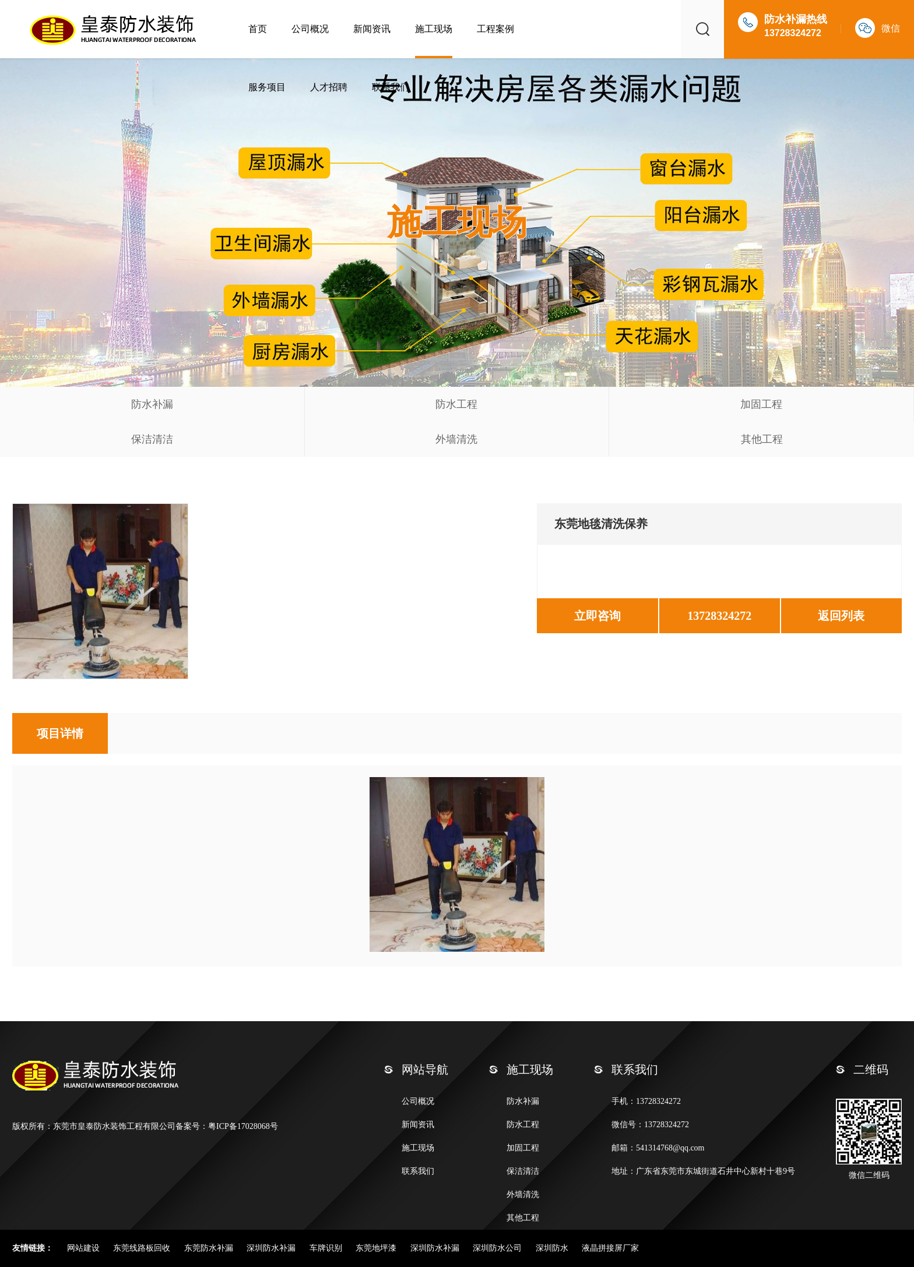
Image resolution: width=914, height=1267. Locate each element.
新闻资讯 (372, 29)
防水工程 (456, 404)
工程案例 (495, 29)
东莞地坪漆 (377, 1248)
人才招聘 (328, 87)
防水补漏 (152, 404)
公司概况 (310, 29)
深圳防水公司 (498, 1248)
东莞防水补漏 (209, 1248)
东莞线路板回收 (143, 1248)
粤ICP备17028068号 (243, 1126)
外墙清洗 (456, 439)
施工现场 (433, 29)
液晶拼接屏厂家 (610, 1248)
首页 (257, 29)
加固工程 (761, 404)
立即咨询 (597, 615)
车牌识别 (327, 1248)
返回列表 (841, 615)
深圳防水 (553, 1248)
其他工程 (762, 439)
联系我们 (390, 87)
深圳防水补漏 (272, 1248)
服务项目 (267, 87)
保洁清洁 (152, 439)
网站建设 (84, 1248)
